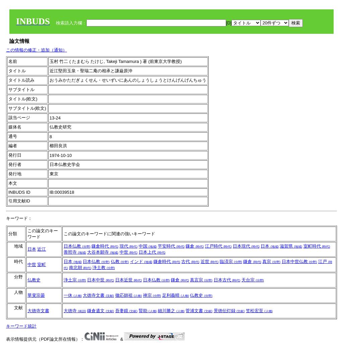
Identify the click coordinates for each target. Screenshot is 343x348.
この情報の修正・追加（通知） (36, 50)
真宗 (271, 261)
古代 (190, 261)
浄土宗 (75, 279)
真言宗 (201, 279)
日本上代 (152, 252)
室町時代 (316, 246)
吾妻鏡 (126, 310)
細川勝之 (171, 310)
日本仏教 (77, 246)
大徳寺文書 (98, 295)
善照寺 (75, 252)
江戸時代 (218, 246)
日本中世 (100, 279)
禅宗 (152, 295)
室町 (41, 264)
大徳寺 (75, 310)
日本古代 (227, 279)
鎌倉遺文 (100, 310)
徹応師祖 (128, 295)
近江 (41, 249)
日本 (31, 249)
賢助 (148, 310)
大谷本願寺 (102, 252)
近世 (210, 261)
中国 (148, 246)
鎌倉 (195, 246)
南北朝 (80, 267)
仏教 (120, 261)
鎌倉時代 (104, 246)
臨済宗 (231, 261)
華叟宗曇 (36, 295)
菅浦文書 (199, 310)
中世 (129, 252)
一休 (73, 295)
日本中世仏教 (299, 261)
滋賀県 (291, 246)
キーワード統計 (21, 326)
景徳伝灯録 (229, 310)
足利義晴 (175, 295)
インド (141, 261)
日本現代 (246, 246)
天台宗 (253, 279)
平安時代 (171, 246)
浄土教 (103, 267)
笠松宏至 (259, 310)
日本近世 (128, 279)
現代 (129, 246)
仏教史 (34, 279)
